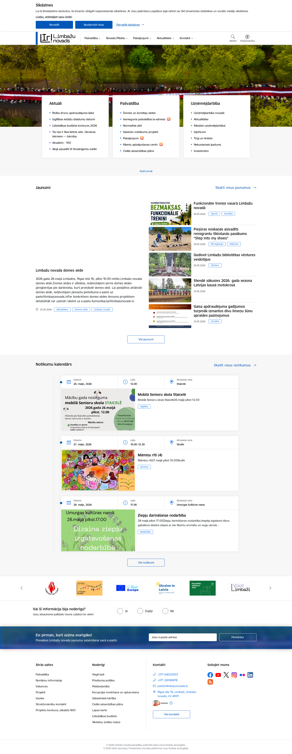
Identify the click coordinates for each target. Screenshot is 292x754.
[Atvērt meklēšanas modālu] (233, 38)
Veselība (228, 213)
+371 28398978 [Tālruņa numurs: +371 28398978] (167, 680)
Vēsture (215, 265)
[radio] (122, 611)
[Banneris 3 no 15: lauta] (240, 588)
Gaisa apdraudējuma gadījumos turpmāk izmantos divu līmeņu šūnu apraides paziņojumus (223, 311)
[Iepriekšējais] (21, 588)
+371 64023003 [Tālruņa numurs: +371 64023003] (168, 674)
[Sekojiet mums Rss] (210, 682)
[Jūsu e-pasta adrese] (183, 637)
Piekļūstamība (101, 686)
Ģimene (144, 466)
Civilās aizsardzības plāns (107, 704)
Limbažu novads (102, 309)
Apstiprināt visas (94, 24)
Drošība (215, 321)
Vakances (42, 686)
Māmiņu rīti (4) (150, 455)
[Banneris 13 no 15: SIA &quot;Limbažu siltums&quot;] (51, 588)
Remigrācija (217, 244)
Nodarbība (145, 531)
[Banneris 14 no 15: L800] (89, 588)
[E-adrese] (160, 703)
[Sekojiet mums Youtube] (218, 674)
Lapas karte (99, 710)
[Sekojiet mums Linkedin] (250, 675)
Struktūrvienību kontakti (51, 704)
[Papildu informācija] (171, 703)
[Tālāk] (270, 588)
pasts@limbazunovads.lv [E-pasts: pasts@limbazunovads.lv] (173, 686)
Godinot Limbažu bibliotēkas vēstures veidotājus (224, 257)
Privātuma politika (103, 680)
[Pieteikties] (237, 637)
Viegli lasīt (98, 674)
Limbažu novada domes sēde (59, 270)
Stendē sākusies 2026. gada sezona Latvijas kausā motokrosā (223, 282)
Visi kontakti (171, 714)
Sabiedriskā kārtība (104, 698)
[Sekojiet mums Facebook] (210, 675)
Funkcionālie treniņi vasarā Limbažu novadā (223, 205)
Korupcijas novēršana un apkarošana (115, 692)
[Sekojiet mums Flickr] (242, 674)
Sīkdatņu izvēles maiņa (106, 722)
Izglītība (144, 406)
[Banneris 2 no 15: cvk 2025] (203, 588)
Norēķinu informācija (49, 680)
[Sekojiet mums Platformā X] (226, 675)
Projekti (40, 692)
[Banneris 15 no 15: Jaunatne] (127, 588)
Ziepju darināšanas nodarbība (162, 515)
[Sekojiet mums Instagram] (234, 675)
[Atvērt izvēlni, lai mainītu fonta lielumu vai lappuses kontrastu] (247, 38)
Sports (214, 213)
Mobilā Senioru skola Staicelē (162, 394)
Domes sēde (81, 309)
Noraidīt (54, 24)
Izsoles (40, 698)
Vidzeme (233, 244)
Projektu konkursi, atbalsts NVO (56, 710)
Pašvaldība (42, 674)
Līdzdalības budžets (104, 716)
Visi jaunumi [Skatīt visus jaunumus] (146, 339)
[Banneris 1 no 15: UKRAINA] (165, 588)
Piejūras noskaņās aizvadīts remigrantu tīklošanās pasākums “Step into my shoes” (220, 233)
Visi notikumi (146, 562)
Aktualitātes (62, 309)
